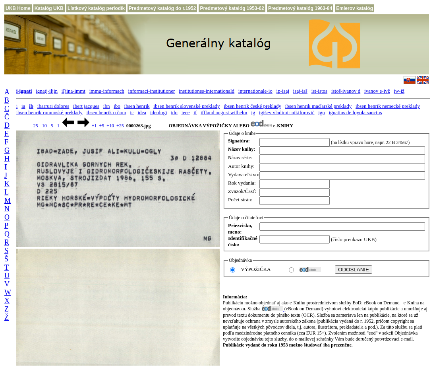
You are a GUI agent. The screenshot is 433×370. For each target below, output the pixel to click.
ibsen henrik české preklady (252, 106)
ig (253, 112)
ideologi (158, 112)
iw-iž (399, 91)
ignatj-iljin (47, 91)
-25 (35, 126)
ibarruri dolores (53, 106)
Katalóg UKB (49, 8)
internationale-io (255, 91)
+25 (120, 126)
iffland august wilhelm (224, 112)
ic (131, 112)
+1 (94, 126)
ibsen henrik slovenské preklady (186, 106)
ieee (186, 112)
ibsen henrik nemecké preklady (388, 106)
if (195, 112)
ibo (117, 106)
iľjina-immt (73, 91)
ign (321, 112)
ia (23, 106)
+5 (101, 126)
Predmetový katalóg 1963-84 (300, 8)
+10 (110, 126)
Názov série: (240, 157)
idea (141, 112)
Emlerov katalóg (354, 8)
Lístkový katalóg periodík (96, 8)
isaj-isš (300, 91)
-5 (51, 126)
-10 (44, 126)
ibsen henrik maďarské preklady (318, 106)
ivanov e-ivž (377, 91)
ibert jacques (86, 106)
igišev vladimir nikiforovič (286, 112)
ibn (106, 106)
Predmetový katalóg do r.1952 (162, 8)
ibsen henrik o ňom (106, 112)
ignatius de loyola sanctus (355, 112)
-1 (58, 126)
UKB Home (18, 8)
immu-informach (106, 91)
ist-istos (319, 91)
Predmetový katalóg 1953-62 (232, 8)
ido (174, 112)
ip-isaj (283, 91)
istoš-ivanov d (345, 91)
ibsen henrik (137, 106)
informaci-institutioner (151, 91)
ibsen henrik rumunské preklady (49, 112)
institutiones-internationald (206, 91)
